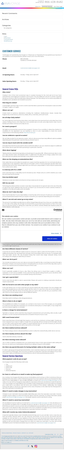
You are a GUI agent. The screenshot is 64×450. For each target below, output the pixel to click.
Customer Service (47, 6)
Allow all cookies (52, 238)
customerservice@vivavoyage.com (30, 68)
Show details (55, 233)
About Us (37, 6)
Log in (5, 36)
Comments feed (8, 39)
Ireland (61, 434)
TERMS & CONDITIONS (7, 433)
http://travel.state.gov (29, 132)
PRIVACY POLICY (16, 433)
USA (55, 434)
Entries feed (7, 38)
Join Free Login (58, 6)
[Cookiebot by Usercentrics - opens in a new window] (55, 210)
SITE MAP (31, 433)
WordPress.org (8, 41)
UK (57, 434)
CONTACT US (25, 433)
